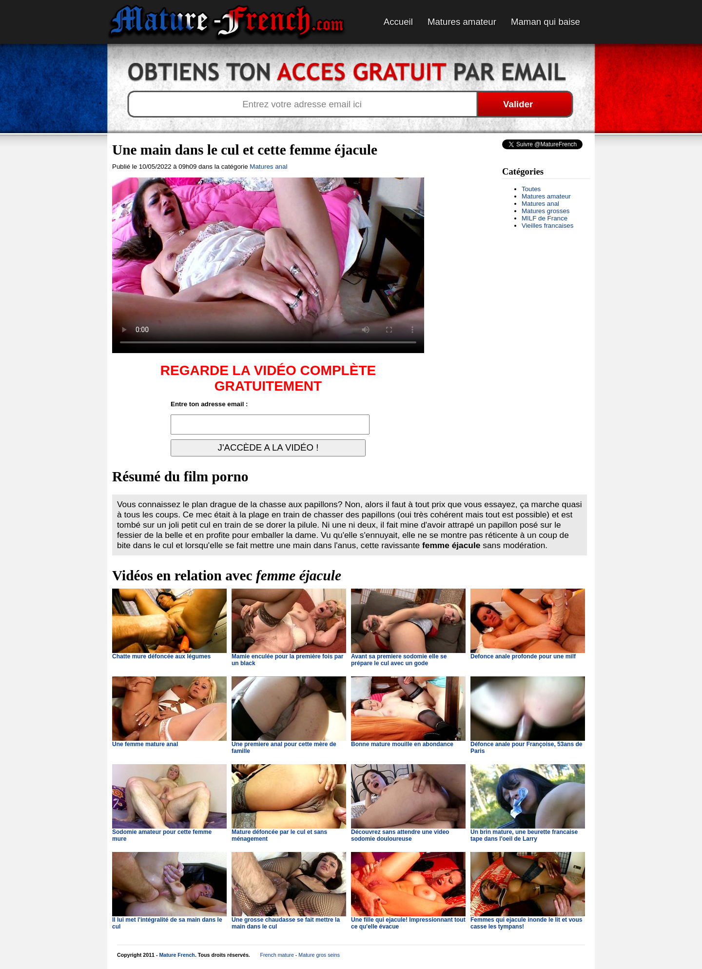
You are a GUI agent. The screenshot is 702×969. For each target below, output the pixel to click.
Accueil (398, 22)
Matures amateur (462, 22)
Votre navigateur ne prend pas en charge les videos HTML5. (268, 265)
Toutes (531, 189)
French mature (277, 955)
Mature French (177, 955)
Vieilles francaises (547, 225)
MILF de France (544, 218)
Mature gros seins (319, 955)
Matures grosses (546, 211)
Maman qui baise (545, 22)
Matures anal (540, 203)
